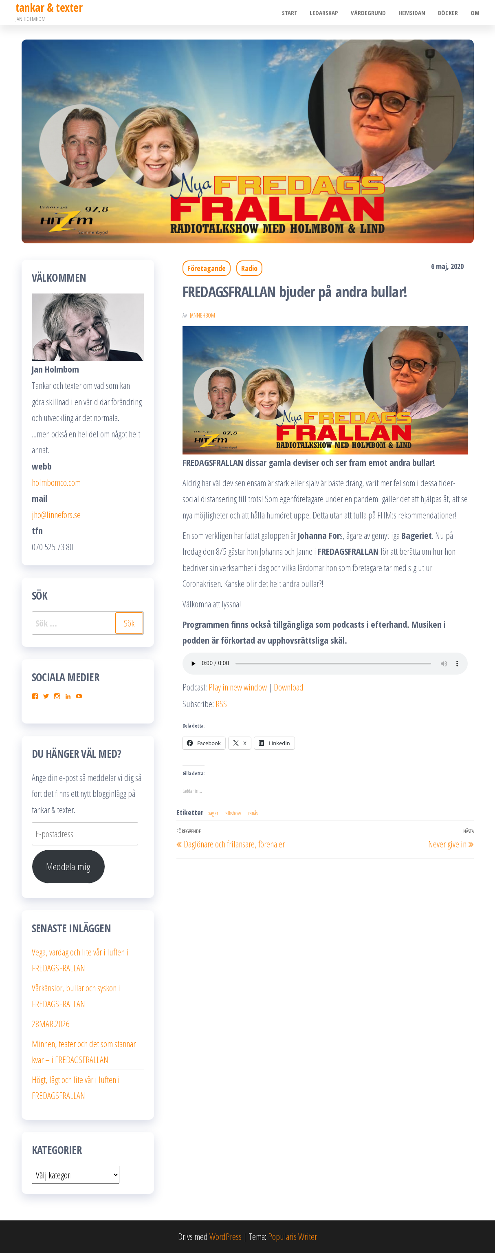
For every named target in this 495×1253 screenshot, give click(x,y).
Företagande (206, 268)
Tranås (252, 813)
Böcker (449, 13)
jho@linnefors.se (56, 514)
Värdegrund (369, 13)
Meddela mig (68, 866)
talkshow (232, 813)
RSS (221, 703)
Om (475, 13)
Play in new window (238, 687)
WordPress (225, 1236)
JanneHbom (202, 315)
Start (291, 13)
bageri (213, 813)
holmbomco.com (56, 482)
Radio (249, 268)
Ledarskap (326, 13)
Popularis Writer (292, 1236)
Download (289, 687)
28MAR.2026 (51, 1023)
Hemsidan (413, 13)
